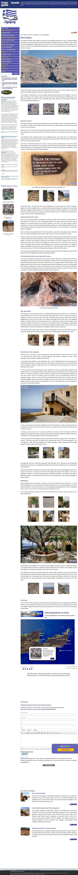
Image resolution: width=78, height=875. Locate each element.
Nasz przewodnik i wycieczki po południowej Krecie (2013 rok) (9, 79)
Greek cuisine (5, 57)
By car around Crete (7, 47)
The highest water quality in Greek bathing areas (9, 132)
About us (4, 66)
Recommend (5, 64)
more (52, 658)
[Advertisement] (39, 19)
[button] (22, 733)
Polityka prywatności (26, 870)
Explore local (5, 42)
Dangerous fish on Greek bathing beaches (9, 124)
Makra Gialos (47, 95)
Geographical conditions (8, 35)
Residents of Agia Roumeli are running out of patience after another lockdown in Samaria (9, 137)
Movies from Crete (6, 59)
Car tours (4, 52)
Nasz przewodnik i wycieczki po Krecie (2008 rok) (9, 87)
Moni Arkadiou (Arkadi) (38, 793)
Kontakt (19, 870)
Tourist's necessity (6, 30)
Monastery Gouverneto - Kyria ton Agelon (44, 828)
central (32, 614)
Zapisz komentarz (48, 765)
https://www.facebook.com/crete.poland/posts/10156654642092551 (38, 709)
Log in (3, 71)
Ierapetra (67, 95)
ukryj (76, 744)
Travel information (6, 61)
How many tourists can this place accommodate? (7, 99)
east (39, 613)
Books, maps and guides (8, 45)
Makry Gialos (32, 606)
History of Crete (6, 33)
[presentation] (23, 730)
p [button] (21, 748)
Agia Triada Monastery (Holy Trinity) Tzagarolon (45, 808)
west (24, 613)
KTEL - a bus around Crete (8, 49)
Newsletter (4, 69)
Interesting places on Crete (8, 37)
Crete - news (5, 28)
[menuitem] (23, 730)
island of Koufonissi (42, 46)
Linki (16, 870)
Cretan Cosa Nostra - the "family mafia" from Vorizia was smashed (10, 176)
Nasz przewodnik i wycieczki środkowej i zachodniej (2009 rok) (9, 84)
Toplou (29, 92)
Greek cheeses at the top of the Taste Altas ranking (9, 165)
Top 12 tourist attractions (8, 40)
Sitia (57, 92)
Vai (44, 92)
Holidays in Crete (6, 54)
